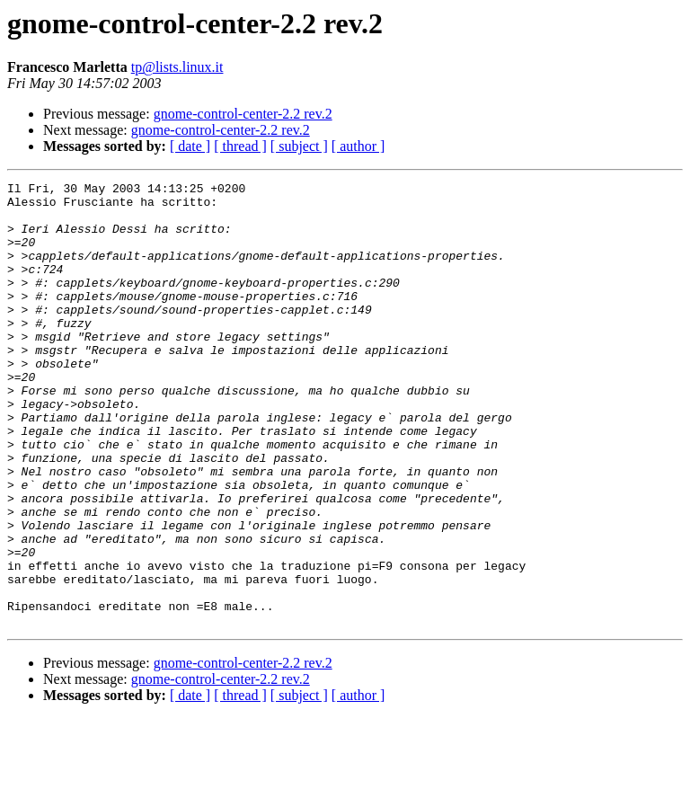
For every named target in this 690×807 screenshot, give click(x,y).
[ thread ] (240, 146)
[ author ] (358, 146)
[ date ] (190, 146)
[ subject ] (299, 146)
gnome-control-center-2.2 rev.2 (243, 113)
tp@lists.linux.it (177, 67)
